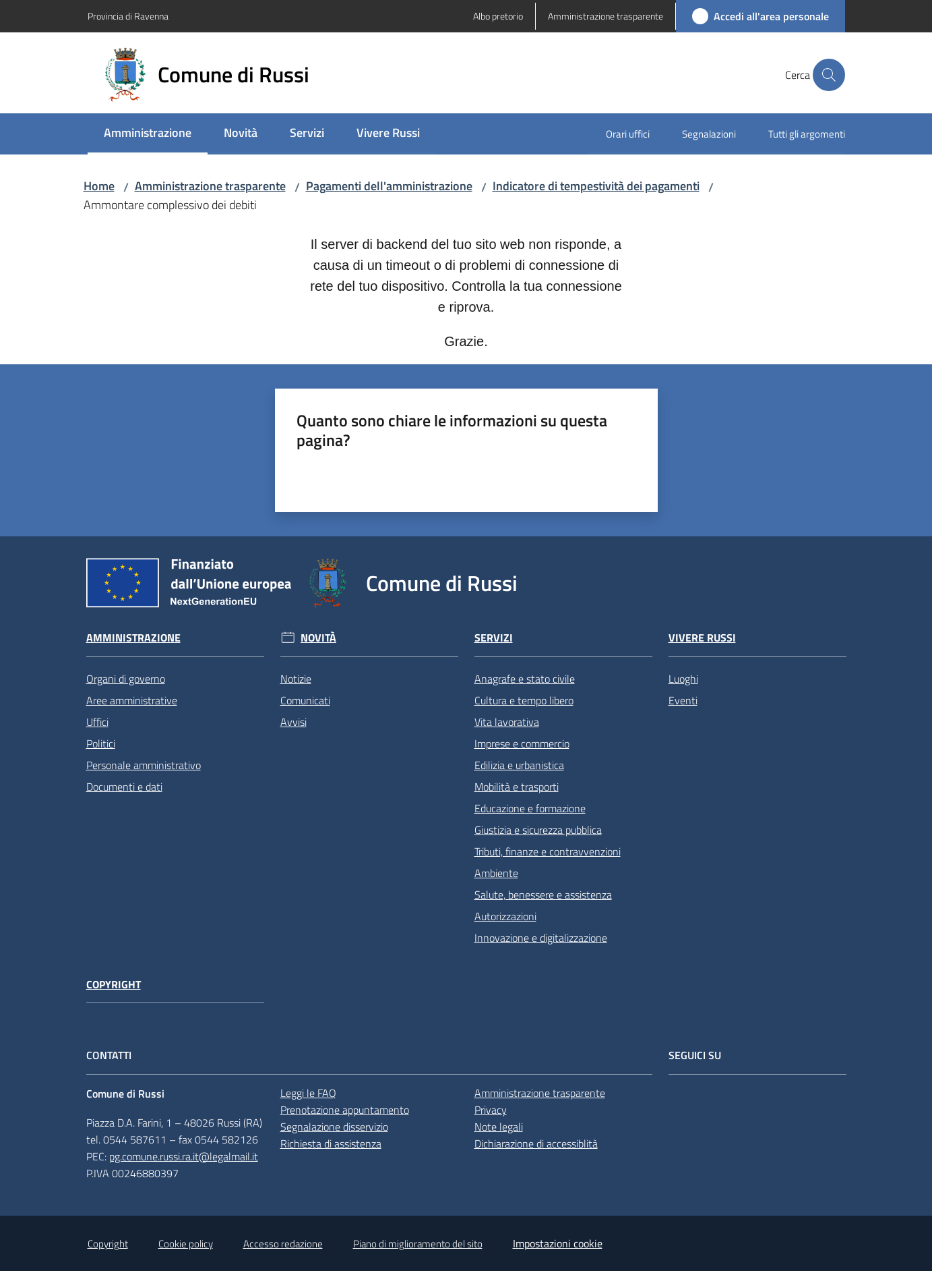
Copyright (113, 984)
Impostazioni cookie (557, 1243)
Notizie (295, 679)
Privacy (490, 1110)
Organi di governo (125, 679)
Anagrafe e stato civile (524, 679)
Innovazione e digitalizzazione (540, 938)
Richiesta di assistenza (330, 1143)
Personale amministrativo (143, 765)
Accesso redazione (283, 1243)
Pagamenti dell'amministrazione (389, 186)
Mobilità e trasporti (516, 787)
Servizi (493, 638)
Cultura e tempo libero (523, 700)
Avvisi (293, 722)
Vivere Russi (702, 638)
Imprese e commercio (521, 743)
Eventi (683, 700)
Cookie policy (185, 1243)
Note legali (498, 1127)
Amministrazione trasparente (210, 186)
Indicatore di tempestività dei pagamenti (596, 186)
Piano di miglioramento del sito (418, 1243)
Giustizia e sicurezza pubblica (538, 830)
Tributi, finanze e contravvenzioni (547, 851)
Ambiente (496, 873)
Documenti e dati (124, 787)
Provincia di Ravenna (128, 16)
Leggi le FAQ (308, 1093)
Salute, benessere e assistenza (543, 894)
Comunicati (305, 700)
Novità (318, 638)
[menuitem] (148, 133)
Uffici (97, 722)
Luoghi (683, 679)
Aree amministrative (131, 700)
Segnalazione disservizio (334, 1127)
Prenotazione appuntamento (344, 1110)
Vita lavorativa (506, 722)
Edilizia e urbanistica (519, 765)
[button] (829, 75)
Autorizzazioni (505, 916)
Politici (100, 743)
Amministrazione (133, 638)
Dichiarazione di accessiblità (536, 1143)
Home (99, 186)
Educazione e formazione (530, 808)
